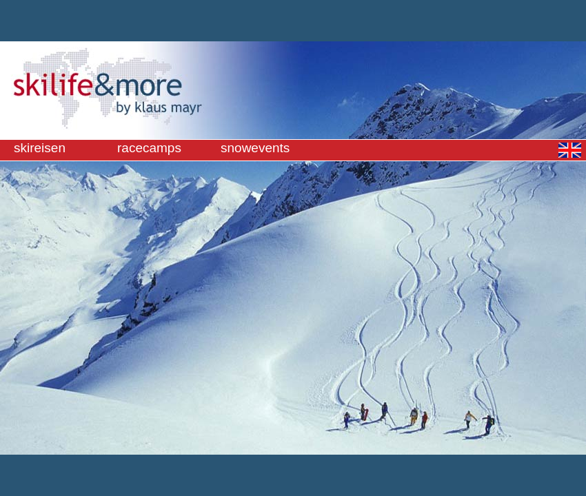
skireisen (39, 148)
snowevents (255, 148)
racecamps (149, 148)
